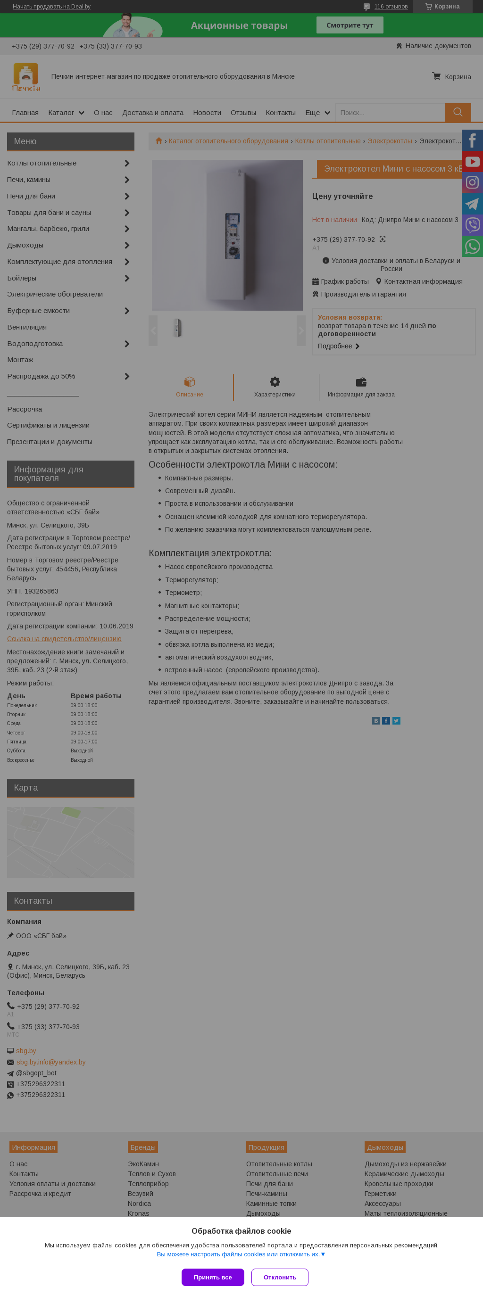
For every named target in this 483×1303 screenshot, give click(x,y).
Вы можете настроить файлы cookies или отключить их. (238, 1256)
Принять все (213, 1277)
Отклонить (282, 1277)
